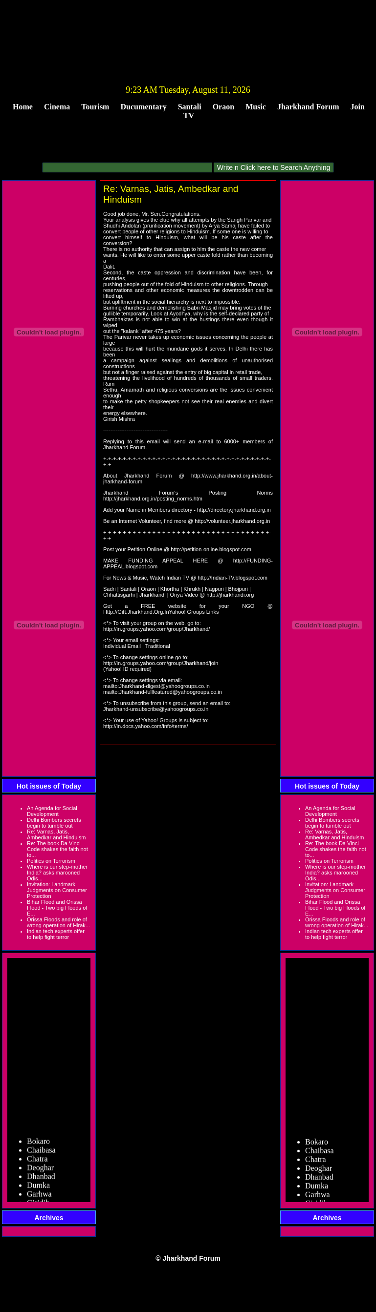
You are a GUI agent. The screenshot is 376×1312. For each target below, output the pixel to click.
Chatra (37, 1163)
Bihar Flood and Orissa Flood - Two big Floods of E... (57, 907)
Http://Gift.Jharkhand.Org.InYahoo (143, 612)
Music (255, 107)
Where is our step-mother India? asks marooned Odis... (57, 872)
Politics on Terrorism (51, 861)
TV (188, 115)
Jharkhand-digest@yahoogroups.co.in (164, 686)
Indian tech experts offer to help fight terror (56, 934)
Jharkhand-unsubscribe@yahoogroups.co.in (155, 709)
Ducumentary (143, 107)
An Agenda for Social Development (52, 811)
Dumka (38, 1190)
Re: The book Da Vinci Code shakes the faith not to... (57, 849)
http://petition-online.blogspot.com (211, 549)
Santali (189, 107)
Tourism (95, 107)
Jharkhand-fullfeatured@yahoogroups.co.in (170, 692)
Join (358, 107)
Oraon (223, 107)
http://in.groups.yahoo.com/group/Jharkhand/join (160, 663)
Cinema (57, 107)
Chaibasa (41, 1154)
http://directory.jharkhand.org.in (234, 510)
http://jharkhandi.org (230, 595)
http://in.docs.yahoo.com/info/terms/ (145, 726)
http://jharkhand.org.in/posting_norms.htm (152, 498)
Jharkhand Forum (308, 107)
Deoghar (40, 1172)
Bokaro (38, 1146)
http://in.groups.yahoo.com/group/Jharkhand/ (156, 629)
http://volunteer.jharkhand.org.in (232, 521)
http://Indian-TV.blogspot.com (232, 578)
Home (23, 107)
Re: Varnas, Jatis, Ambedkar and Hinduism (56, 834)
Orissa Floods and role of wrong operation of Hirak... (58, 922)
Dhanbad (41, 1181)
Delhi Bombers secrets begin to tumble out (54, 823)
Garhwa (39, 1198)
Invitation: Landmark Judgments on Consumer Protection (57, 890)
